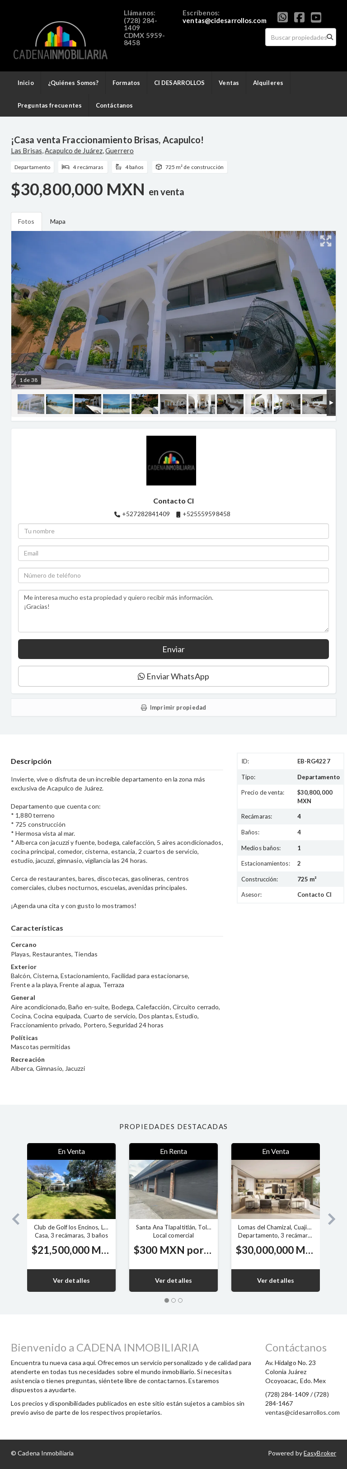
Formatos (126, 82)
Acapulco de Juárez (74, 150)
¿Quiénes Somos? (73, 82)
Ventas (229, 82)
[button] (12, 1217)
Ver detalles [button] (71, 1280)
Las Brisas (26, 150)
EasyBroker (320, 1453)
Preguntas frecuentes (50, 105)
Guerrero (119, 150)
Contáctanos (114, 105)
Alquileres (268, 82)
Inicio (26, 82)
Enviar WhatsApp (173, 676)
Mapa (58, 221)
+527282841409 (146, 514)
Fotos (26, 221)
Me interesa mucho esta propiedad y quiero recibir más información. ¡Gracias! (173, 611)
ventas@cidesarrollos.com (224, 20)
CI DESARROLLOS (179, 82)
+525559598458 (206, 514)
